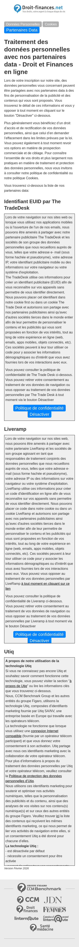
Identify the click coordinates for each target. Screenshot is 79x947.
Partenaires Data (21, 30)
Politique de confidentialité (39, 408)
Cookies (51, 24)
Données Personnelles (23, 24)
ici (57, 816)
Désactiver (39, 414)
